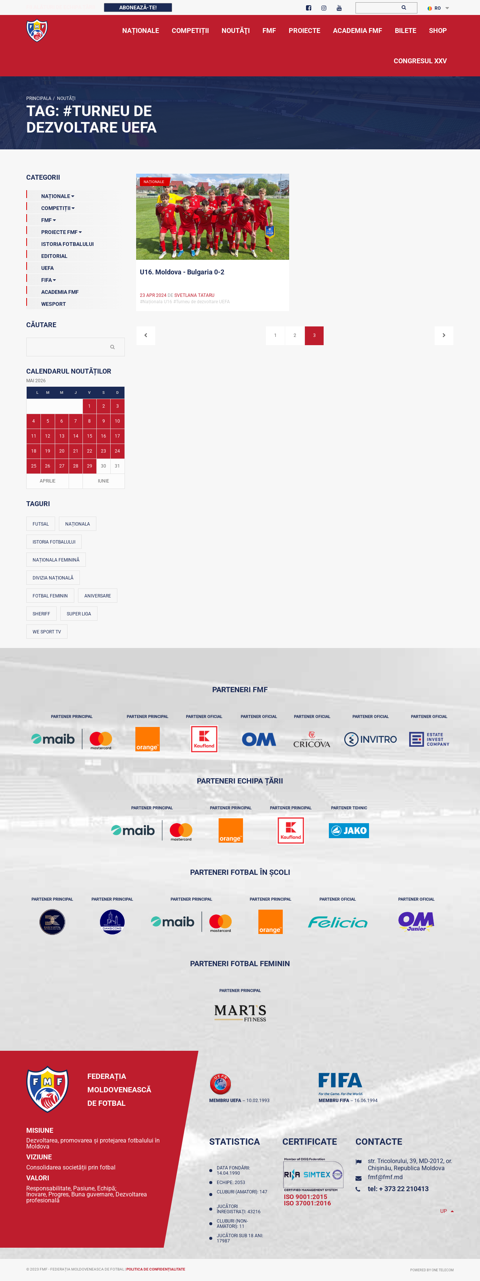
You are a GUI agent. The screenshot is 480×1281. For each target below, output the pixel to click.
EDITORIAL (47, 254)
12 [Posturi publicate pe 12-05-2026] (47, 436)
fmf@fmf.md (385, 1177)
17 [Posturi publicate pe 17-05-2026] (117, 436)
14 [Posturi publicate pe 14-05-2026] (75, 436)
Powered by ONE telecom (432, 1270)
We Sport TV (47, 632)
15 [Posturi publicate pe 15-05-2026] (89, 436)
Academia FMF (52, 290)
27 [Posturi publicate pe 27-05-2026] (61, 466)
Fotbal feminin (50, 596)
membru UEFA (225, 1100)
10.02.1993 (258, 1100)
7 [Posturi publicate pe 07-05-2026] (75, 421)
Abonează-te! (138, 7)
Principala (38, 98)
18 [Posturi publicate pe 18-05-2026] (33, 451)
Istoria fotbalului (54, 542)
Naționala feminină (56, 560)
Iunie (103, 481)
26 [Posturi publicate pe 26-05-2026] (47, 466)
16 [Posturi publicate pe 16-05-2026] (103, 436)
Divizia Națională (53, 578)
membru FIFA (334, 1100)
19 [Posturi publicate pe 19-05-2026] (47, 451)
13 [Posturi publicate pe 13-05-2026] (61, 436)
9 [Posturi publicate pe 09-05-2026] (103, 421)
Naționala (77, 524)
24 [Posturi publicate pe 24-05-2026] (117, 451)
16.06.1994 (366, 1100)
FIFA (41, 278)
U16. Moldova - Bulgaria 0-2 (182, 272)
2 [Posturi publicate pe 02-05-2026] (103, 406)
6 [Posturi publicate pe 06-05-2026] (61, 421)
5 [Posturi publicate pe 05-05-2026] (47, 421)
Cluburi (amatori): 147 (242, 1194)
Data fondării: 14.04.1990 (233, 1170)
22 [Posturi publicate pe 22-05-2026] (89, 451)
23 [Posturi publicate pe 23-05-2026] (103, 451)
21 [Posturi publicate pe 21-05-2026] (75, 451)
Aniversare (97, 596)
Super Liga (79, 614)
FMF (41, 218)
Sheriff (41, 614)
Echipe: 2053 (232, 1182)
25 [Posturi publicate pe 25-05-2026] (33, 466)
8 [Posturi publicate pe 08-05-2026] (89, 421)
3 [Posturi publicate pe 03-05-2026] (117, 406)
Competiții (50, 206)
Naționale (50, 194)
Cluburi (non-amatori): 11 (232, 1223)
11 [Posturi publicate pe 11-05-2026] (33, 436)
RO (434, 8)
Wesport (46, 302)
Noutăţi (65, 98)
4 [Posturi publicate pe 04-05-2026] (33, 421)
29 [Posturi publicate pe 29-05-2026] (89, 466)
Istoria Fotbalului (60, 242)
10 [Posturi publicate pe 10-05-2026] (117, 421)
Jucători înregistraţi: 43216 (240, 1209)
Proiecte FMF (54, 230)
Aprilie (48, 481)
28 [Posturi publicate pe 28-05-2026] (75, 466)
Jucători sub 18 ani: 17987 (240, 1238)
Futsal (41, 524)
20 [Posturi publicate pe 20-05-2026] (61, 451)
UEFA (40, 266)
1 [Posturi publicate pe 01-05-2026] (89, 406)
